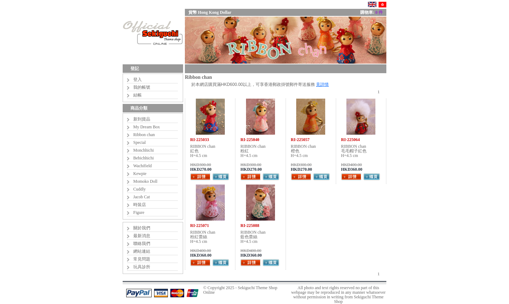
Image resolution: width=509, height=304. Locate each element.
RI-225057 (300, 139)
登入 (137, 79)
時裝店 (139, 204)
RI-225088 (249, 225)
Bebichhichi (143, 158)
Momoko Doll (145, 181)
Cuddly (139, 189)
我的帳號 (141, 87)
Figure (138, 212)
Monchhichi (143, 150)
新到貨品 (141, 119)
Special (139, 142)
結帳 (137, 95)
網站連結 (141, 251)
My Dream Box (146, 126)
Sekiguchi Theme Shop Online (240, 290)
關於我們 (141, 228)
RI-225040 (249, 139)
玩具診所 (141, 266)
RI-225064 (350, 139)
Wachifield (142, 165)
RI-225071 (199, 225)
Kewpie (139, 173)
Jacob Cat (141, 196)
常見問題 (141, 259)
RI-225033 (199, 139)
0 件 (379, 12)
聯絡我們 (141, 243)
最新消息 (141, 235)
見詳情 (322, 84)
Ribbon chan (144, 134)
